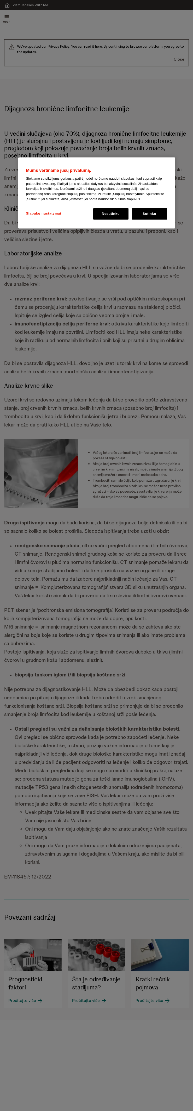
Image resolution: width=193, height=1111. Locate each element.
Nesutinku (111, 214)
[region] (96, 193)
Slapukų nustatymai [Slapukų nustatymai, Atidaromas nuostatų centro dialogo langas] (43, 214)
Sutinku (149, 214)
